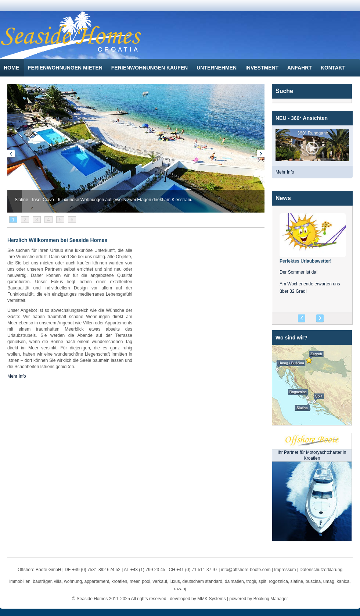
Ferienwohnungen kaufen (150, 68)
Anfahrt (300, 68)
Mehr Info (285, 172)
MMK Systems (211, 598)
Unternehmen (217, 68)
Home (12, 68)
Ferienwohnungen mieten (66, 68)
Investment (262, 68)
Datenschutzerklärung (320, 569)
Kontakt (334, 68)
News (283, 198)
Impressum (285, 569)
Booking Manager (270, 598)
